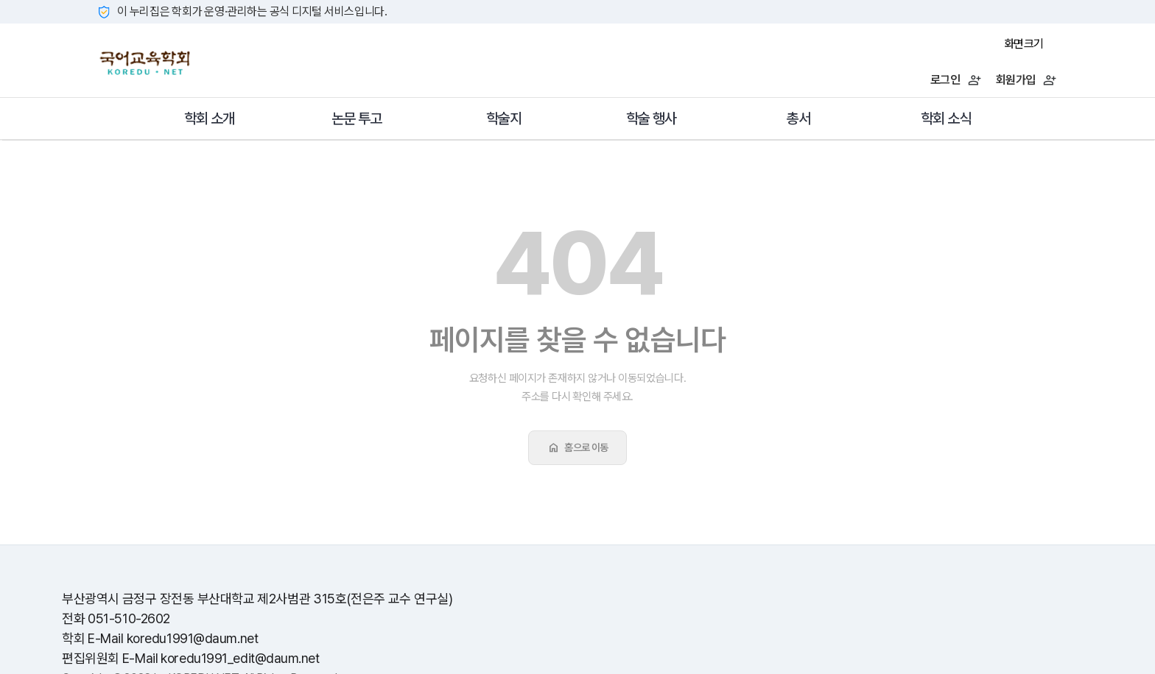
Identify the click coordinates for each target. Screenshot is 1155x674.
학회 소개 (209, 118)
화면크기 (1024, 44)
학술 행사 (651, 118)
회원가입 (1026, 80)
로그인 (955, 80)
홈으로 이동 (577, 447)
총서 (798, 118)
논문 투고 (356, 118)
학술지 (504, 118)
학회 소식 (946, 118)
